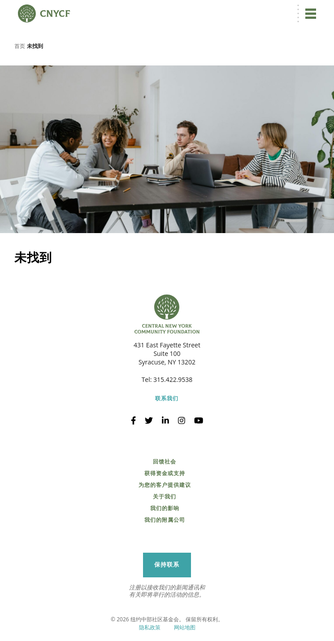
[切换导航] (310, 13)
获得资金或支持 (164, 473)
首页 (19, 46)
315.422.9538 (172, 379)
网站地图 (184, 627)
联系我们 (166, 398)
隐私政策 (149, 627)
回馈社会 (164, 461)
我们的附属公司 (164, 520)
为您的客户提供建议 (165, 485)
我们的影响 (164, 508)
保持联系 (166, 564)
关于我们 (164, 496)
